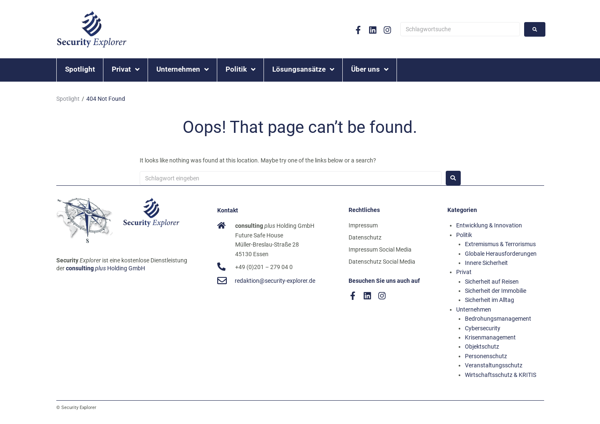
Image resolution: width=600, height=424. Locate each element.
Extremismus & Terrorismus (500, 244)
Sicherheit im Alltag (489, 300)
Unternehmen (473, 309)
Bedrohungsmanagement (498, 318)
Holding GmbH (105, 268)
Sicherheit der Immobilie (495, 290)
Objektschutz (482, 346)
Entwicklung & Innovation (489, 225)
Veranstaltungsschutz (493, 365)
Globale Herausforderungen (501, 253)
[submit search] (534, 29)
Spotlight (68, 98)
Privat (464, 272)
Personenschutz (486, 356)
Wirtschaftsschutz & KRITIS (500, 375)
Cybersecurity (482, 328)
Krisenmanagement (490, 337)
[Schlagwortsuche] (460, 29)
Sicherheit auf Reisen (492, 281)
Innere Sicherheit (486, 262)
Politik (464, 235)
